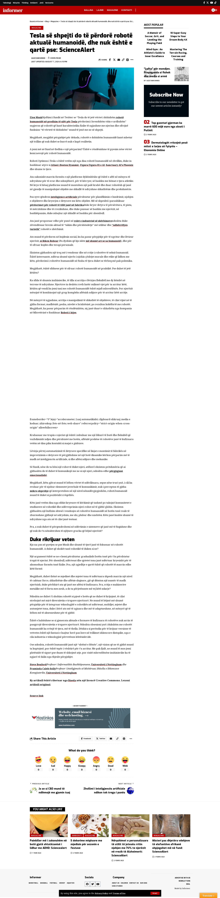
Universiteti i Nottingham (108, 664)
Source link (37, 696)
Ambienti (77, 836)
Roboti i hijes (69, 313)
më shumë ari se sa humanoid (105, 241)
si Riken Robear (50, 241)
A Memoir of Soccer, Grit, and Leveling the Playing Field (154, 33)
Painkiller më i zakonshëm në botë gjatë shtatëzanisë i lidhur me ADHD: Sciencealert (48, 845)
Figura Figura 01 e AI (95, 165)
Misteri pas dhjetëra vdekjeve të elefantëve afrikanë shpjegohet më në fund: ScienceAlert (171, 847)
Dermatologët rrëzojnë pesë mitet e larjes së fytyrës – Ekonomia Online (166, 137)
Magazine (36, 28)
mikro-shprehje (40, 491)
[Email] (119, 60)
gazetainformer (39, 58)
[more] (136, 10)
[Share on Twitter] (114, 60)
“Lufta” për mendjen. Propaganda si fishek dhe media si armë (157, 63)
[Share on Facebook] (110, 60)
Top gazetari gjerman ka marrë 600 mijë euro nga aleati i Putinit (164, 117)
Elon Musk (36, 117)
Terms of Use (120, 893)
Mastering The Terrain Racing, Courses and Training (178, 46)
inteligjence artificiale (65, 197)
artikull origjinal (40, 685)
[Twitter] (207, 3)
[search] (206, 10)
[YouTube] (211, 3)
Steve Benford (38, 664)
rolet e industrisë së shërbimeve (94, 221)
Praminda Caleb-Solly (43, 669)
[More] (132, 60)
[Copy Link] (123, 60)
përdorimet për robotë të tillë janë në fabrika (58, 205)
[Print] (128, 60)
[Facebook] (204, 3)
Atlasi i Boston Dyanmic (66, 165)
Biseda (72, 680)
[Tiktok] (215, 3)
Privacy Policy (102, 893)
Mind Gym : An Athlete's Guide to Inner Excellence (154, 45)
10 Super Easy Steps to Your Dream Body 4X (178, 33)
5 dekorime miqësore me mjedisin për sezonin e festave (86, 845)
